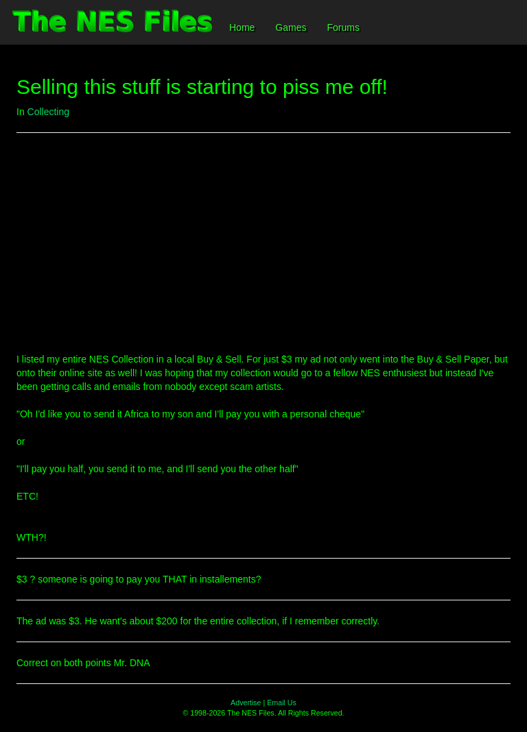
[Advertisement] (263, 243)
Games (290, 27)
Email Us (281, 702)
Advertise (246, 702)
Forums (343, 27)
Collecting (48, 111)
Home (242, 27)
